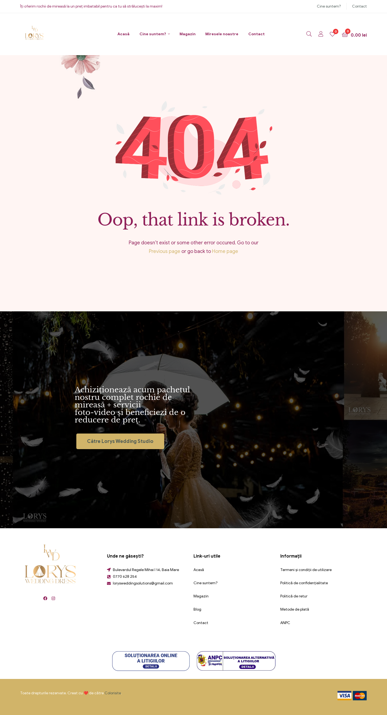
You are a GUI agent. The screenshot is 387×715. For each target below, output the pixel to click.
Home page (225, 251)
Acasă (123, 34)
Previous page (164, 251)
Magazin (188, 34)
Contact (359, 6)
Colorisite (113, 693)
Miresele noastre (221, 34)
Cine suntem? (329, 6)
